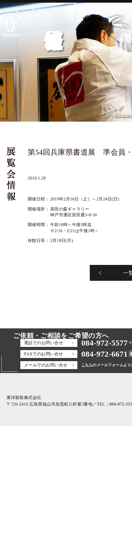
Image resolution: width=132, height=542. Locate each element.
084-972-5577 (104, 342)
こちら (87, 365)
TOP (106, 116)
